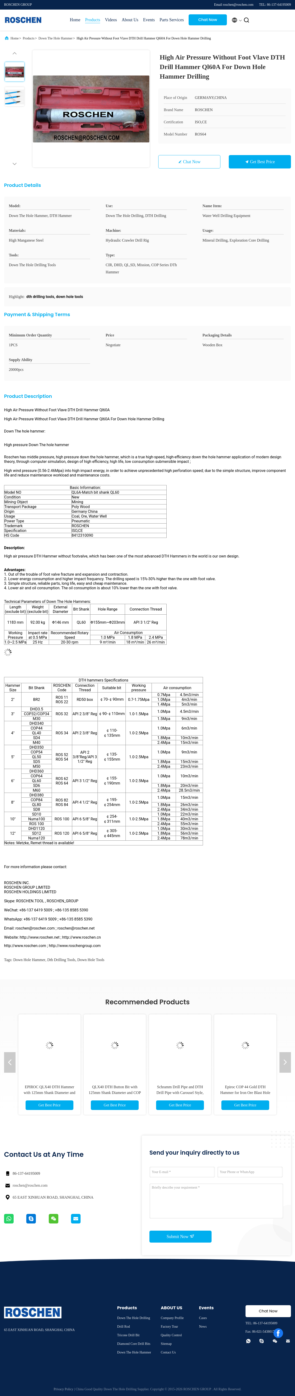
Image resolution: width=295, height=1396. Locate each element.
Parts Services (171, 19)
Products (92, 19)
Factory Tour (169, 1326)
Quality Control (171, 1335)
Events (149, 19)
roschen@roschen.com (30, 1185)
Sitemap (166, 1344)
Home (75, 19)
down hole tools (90, 960)
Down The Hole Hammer (55, 38)
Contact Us (168, 1352)
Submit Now (180, 1236)
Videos (111, 19)
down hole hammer (29, 960)
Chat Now (207, 19)
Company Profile (172, 1318)
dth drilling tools (61, 960)
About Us (130, 19)
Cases (203, 1318)
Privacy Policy (63, 1389)
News (203, 1326)
